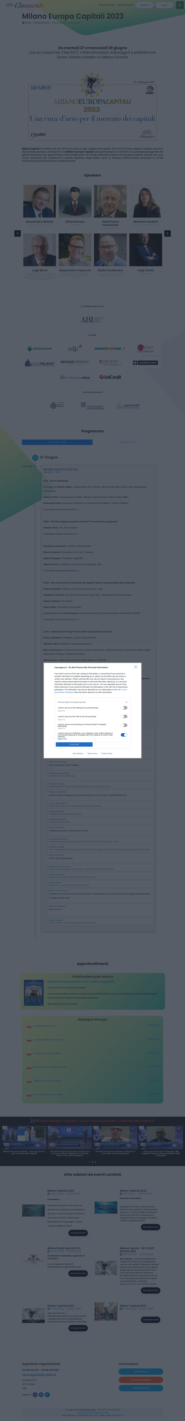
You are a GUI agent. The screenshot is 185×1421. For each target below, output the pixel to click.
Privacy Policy (106, 753)
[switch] (124, 707)
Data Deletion (78, 753)
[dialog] (93, 710)
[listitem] (92, 702)
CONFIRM (74, 744)
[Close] (136, 667)
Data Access (92, 753)
